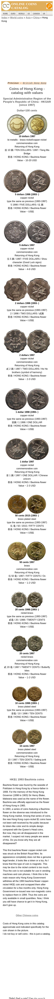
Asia (28, 17)
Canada (36, 13)
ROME (5, 13)
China (36, 17)
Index (4, 17)
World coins (16, 17)
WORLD (21, 13)
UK (44, 13)
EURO (13, 13)
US (29, 13)
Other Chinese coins (27, 915)
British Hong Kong (34, 83)
